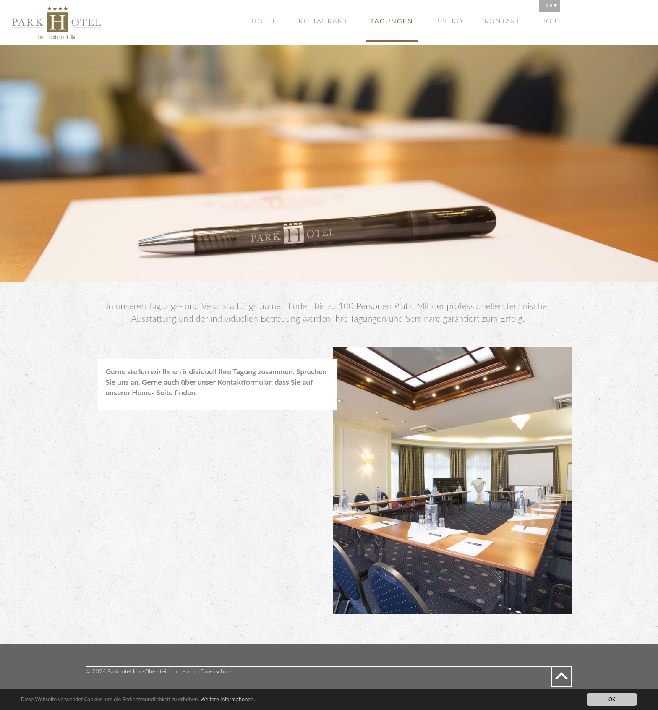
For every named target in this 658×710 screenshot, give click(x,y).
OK (611, 699)
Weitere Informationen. (228, 699)
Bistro (449, 21)
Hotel (264, 21)
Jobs (551, 21)
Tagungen (391, 21)
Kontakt (503, 21)
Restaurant (323, 21)
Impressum (184, 671)
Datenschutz (216, 671)
